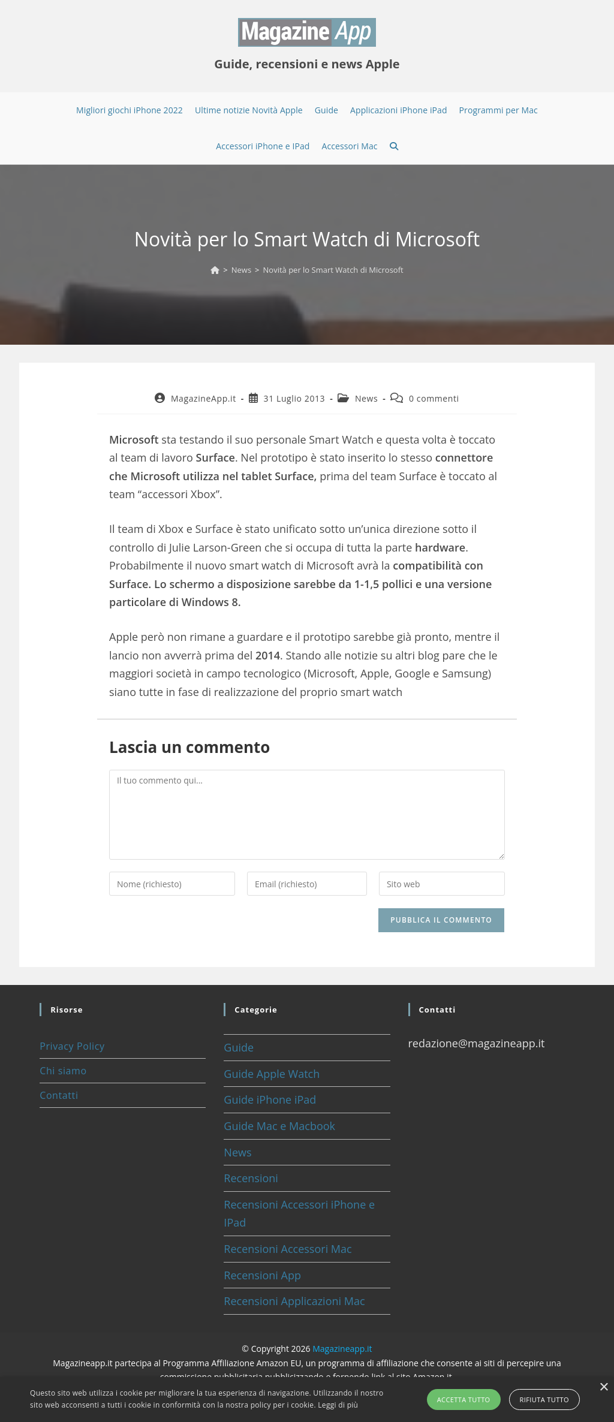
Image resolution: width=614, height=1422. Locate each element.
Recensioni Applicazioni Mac (294, 1301)
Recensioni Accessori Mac (287, 1249)
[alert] (307, 1399)
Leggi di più (338, 1405)
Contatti (59, 1095)
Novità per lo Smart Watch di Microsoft (333, 269)
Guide (239, 1047)
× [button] (603, 1387)
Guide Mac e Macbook (279, 1126)
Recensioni (251, 1178)
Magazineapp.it (342, 1348)
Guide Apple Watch (272, 1073)
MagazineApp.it (203, 398)
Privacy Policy (72, 1046)
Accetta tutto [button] (463, 1399)
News (366, 398)
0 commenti (434, 398)
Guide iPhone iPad (270, 1099)
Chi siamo (63, 1070)
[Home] (214, 269)
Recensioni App (262, 1275)
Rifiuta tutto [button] (544, 1399)
